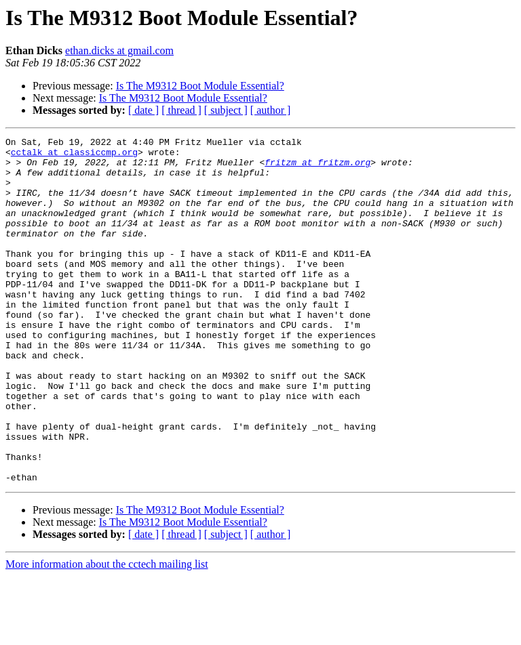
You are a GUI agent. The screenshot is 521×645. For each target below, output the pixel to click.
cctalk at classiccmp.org (74, 156)
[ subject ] (226, 110)
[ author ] (270, 110)
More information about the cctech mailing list (106, 633)
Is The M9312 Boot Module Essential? (200, 85)
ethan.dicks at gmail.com (119, 50)
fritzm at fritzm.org (317, 168)
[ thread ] (181, 110)
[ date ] (143, 110)
